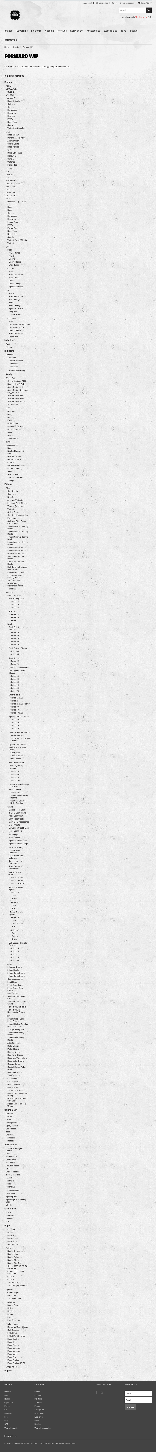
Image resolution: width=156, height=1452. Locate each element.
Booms (12, 259)
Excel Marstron (14, 1348)
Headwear (12, 113)
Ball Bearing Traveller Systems (18, 944)
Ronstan (9, 592)
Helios (10, 1308)
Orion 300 (12, 1276)
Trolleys (11, 480)
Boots (10, 207)
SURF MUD (11, 187)
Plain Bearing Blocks (16, 572)
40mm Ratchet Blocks (17, 547)
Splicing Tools (12, 1196)
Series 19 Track (17, 883)
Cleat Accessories (15, 979)
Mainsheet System (16, 426)
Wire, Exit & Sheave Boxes (17, 748)
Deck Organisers (16, 765)
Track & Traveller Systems (15, 873)
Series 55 (15, 641)
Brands (8, 30)
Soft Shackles (14, 1330)
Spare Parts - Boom (16, 401)
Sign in (114, 3)
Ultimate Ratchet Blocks (19, 732)
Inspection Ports (13, 1190)
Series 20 (15, 632)
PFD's (10, 119)
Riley (8, 1016)
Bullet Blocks (13, 1046)
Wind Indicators (13, 1172)
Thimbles (11, 589)
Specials (9, 1289)
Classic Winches (16, 361)
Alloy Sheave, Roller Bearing (19, 796)
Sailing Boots (13, 144)
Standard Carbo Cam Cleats (17, 1002)
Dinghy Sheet (13, 1260)
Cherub (11, 269)
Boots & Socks (14, 101)
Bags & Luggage (15, 153)
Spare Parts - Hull (15, 387)
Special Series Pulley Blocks (17, 1068)
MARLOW (10, 181)
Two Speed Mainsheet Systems (20, 739)
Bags (10, 210)
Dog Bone (12, 497)
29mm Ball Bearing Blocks (16, 1033)
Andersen (12, 358)
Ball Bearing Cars (16, 598)
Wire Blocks (16, 759)
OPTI (8, 442)
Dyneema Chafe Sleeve (18, 1327)
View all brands (11, 1428)
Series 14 (15, 601)
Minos (10, 1314)
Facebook (96, 1392)
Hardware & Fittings (16, 465)
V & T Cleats (14, 825)
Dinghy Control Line (16, 1251)
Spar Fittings (13, 835)
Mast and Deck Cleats (17, 503)
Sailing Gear (76, 30)
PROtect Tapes (12, 1166)
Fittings (62, 30)
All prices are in (143, 17)
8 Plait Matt (12, 1333)
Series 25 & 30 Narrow (20, 704)
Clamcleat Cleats (16, 819)
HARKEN (10, 169)
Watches (11, 162)
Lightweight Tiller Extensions (16, 857)
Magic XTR (12, 1241)
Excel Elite (12, 1342)
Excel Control (13, 1339)
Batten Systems (14, 595)
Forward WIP (11, 98)
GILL (8, 132)
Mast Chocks (14, 838)
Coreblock (13, 768)
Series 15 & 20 (17, 698)
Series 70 (15, 644)
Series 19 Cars (17, 880)
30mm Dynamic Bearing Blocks (18, 533)
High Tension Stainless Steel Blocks (17, 568)
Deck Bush (10, 1193)
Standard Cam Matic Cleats (16, 997)
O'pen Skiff (10, 378)
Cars (14, 895)
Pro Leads (12, 518)
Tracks (12, 611)
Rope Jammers (15, 831)
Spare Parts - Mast (16, 398)
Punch (10, 1317)
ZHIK (8, 199)
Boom (11, 281)
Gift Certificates (101, 3)
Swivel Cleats (13, 512)
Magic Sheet (13, 1238)
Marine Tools (13, 165)
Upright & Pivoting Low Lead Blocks (19, 785)
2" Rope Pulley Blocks (17, 1029)
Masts (11, 256)
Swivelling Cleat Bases (19, 828)
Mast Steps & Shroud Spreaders (17, 1099)
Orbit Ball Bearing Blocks (16, 628)
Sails (10, 432)
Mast (11, 272)
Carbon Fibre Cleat (17, 810)
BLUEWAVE (11, 89)
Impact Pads (13, 222)
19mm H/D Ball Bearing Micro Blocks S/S (18, 1025)
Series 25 (15, 701)
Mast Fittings (14, 253)
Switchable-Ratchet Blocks (16, 557)
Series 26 (15, 957)
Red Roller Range (15, 1055)
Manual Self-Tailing (17, 370)
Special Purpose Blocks (19, 716)
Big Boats (36, 30)
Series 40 (15, 638)
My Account (87, 3)
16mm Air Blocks (15, 967)
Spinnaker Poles (16, 287)
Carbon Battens (16, 314)
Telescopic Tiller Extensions (16, 862)
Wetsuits (11, 243)
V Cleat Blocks (14, 580)
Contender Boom (16, 327)
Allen (8, 488)
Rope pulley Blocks (16, 1061)
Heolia (10, 1311)
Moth (10, 250)
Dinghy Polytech (15, 1257)
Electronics (110, 30)
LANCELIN (11, 175)
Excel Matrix (13, 1354)
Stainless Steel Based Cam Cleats (17, 522)
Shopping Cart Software (56, 1443)
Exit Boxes (15, 753)
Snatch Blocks (15, 789)
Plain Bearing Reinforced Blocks (15, 584)
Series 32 (15, 902)
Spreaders (13, 336)
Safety (10, 125)
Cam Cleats (13, 491)
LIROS (9, 178)
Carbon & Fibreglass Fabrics (15, 1149)
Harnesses (12, 110)
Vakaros (9, 1212)
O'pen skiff (9, 1402)
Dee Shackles (14, 1087)
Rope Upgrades (14, 429)
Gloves (11, 107)
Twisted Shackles (15, 1090)
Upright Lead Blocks (17, 744)
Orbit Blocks (14, 658)
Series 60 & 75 (17, 735)
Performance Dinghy (16, 138)
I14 (9, 290)
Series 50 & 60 (17, 713)
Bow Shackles (14, 1084)
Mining (9, 347)
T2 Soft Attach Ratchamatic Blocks (16, 1011)
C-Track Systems (16, 877)
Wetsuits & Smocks (16, 128)
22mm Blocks (13, 970)
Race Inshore (13, 147)
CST (8, 247)
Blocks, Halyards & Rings (16, 452)
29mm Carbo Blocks (16, 973)
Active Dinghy (13, 141)
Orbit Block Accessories (19, 668)
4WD (8, 344)
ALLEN (9, 86)
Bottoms (9, 1114)
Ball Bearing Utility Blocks (17, 672)
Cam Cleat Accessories (18, 515)
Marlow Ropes (12, 1324)
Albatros (11, 1302)
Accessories (93, 30)
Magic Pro (12, 1235)
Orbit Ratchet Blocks (18, 648)
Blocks (10, 624)
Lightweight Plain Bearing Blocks (15, 576)
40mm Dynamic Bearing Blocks (18, 538)
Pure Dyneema (14, 1320)
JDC (8, 172)
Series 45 (15, 771)
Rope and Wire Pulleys (17, 1058)
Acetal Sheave (17, 792)
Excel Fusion (13, 1345)
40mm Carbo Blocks (16, 976)
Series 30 (15, 635)
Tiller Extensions (16, 275)
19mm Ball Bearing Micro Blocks (16, 1020)
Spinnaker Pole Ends (18, 841)
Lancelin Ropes (13, 1292)
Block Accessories (17, 762)
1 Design (49, 30)
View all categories (43, 1428)
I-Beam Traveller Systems (16, 913)
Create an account (127, 3)
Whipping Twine (13, 1367)
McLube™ (10, 1163)
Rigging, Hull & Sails (16, 384)
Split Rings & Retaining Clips (16, 1200)
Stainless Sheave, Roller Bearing (18, 802)
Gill (6, 1410)
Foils (10, 420)
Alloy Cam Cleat (16, 816)
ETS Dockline (15, 1298)
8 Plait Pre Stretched (16, 1336)
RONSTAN (10, 193)
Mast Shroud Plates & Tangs (17, 1105)
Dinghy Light (13, 1254)
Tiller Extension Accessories (15, 867)
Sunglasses (13, 159)
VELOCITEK (11, 196)
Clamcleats (12, 494)
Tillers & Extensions (16, 477)
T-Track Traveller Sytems (16, 888)
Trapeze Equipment (16, 506)
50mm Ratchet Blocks (17, 550)
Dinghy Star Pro (14, 1263)
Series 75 (15, 664)
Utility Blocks (14, 695)
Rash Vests (12, 122)
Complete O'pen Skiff (17, 381)
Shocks (9, 1205)
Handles (14, 367)
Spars (10, 435)
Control (15, 936)
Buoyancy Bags (14, 459)
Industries (22, 30)
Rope (123, 30)
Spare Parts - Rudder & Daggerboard (18, 391)
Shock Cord (13, 1244)
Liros (6, 1417)
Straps (9, 1169)
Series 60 (15, 661)
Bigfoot (11, 1141)
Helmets (11, 116)
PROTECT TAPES (14, 184)
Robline (9, 1248)
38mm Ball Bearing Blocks (16, 1039)
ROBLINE (10, 92)
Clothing (11, 104)
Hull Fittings (13, 423)
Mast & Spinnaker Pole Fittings (17, 1094)
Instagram (101, 1392)
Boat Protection (14, 456)
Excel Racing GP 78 (16, 1363)
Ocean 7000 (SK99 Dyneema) (16, 1272)
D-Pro (10, 1232)
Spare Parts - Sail (15, 395)
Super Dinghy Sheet (16, 1285)
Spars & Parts (14, 474)
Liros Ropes (11, 1229)
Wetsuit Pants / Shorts (17, 240)
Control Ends (17, 923)
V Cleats (11, 509)
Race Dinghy (13, 135)
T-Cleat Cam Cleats (17, 813)
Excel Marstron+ (15, 1351)
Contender (12, 318)
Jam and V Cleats (15, 500)
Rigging (133, 30)
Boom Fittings (15, 262)
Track (14, 898)
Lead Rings (12, 982)
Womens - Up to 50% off (17, 203)
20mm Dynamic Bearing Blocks (18, 527)
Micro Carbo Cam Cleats (15, 989)
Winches (10, 355)
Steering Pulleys (15, 1072)
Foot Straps (11, 1160)
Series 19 (15, 604)
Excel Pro (12, 1357)
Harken (9, 964)
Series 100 (15, 780)
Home (7, 47)
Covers (11, 462)
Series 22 (15, 607)
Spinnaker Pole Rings (18, 844)
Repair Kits (12, 234)
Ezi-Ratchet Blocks (16, 553)
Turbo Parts (13, 438)
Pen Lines (12, 1295)
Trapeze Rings (14, 1075)
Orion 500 (12, 1279)
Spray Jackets (12, 1126)
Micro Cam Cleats (15, 985)
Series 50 (15, 688)
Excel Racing (13, 1360)
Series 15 (15, 676)
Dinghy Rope (13, 1305)
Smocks (11, 237)
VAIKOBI (10, 95)
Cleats (10, 807)
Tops (8, 1132)
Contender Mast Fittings (19, 324)
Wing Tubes (14, 265)
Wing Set (13, 311)
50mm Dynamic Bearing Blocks (18, 543)
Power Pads (13, 228)
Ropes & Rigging (15, 468)
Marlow (7, 1406)
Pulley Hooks (13, 1049)
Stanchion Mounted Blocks (16, 563)
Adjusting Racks (14, 1043)
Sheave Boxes (17, 756)
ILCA (8, 408)
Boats (10, 414)
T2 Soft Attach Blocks (17, 1007)
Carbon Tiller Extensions (14, 851)
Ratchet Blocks (14, 993)
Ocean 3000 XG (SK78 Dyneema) (17, 1267)
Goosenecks (13, 1078)
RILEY (9, 190)
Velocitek (10, 1215)
